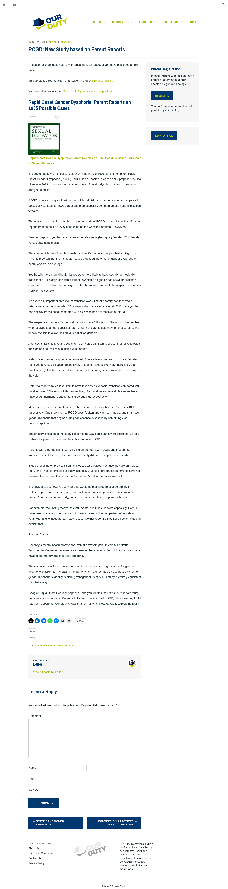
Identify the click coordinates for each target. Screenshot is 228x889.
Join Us (97, 22)
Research (66, 42)
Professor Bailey (102, 80)
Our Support (171, 22)
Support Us (164, 136)
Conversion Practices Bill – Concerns (116, 823)
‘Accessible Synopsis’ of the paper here (88, 91)
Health (42, 645)
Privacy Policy (36, 863)
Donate (194, 22)
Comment (35, 715)
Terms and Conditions (40, 853)
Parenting (54, 645)
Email (33, 779)
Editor (53, 42)
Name (33, 767)
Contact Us (34, 858)
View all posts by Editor (48, 672)
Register (162, 96)
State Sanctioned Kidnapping (50, 823)
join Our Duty (171, 110)
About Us (145, 22)
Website (33, 790)
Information (120, 22)
